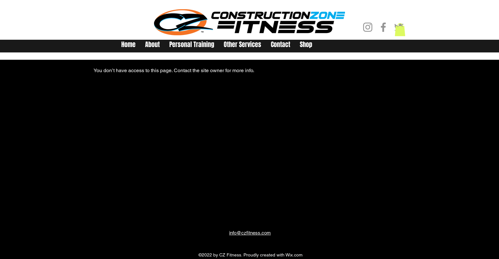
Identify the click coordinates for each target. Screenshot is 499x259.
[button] (400, 29)
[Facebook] (383, 27)
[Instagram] (368, 27)
